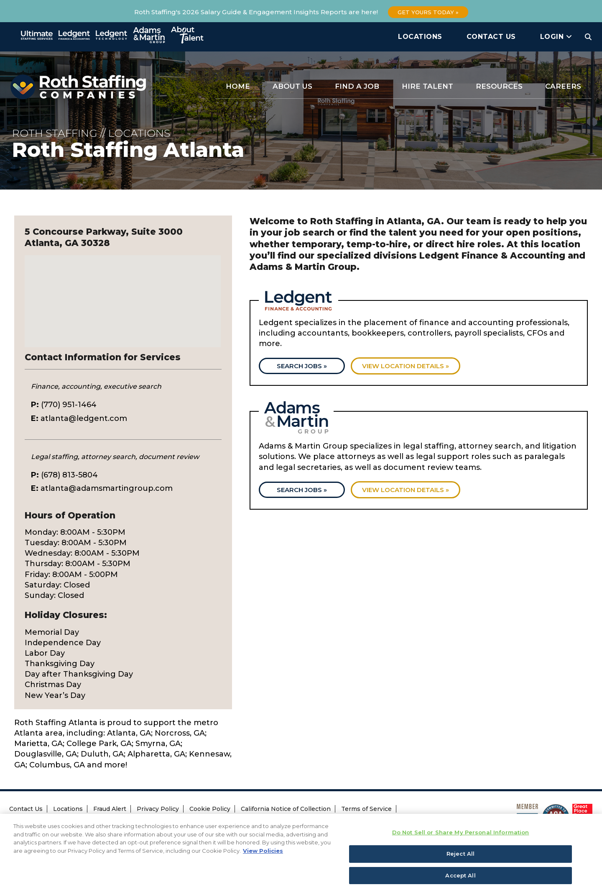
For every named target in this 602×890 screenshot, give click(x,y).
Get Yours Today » (428, 12)
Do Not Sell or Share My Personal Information (160, 821)
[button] (122, 293)
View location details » (405, 366)
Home (238, 86)
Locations (420, 37)
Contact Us (491, 37)
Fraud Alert (109, 809)
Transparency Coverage (49, 821)
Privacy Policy (158, 809)
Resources (499, 86)
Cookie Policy (209, 809)
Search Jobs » (302, 366)
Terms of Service (366, 809)
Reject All (460, 862)
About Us (292, 86)
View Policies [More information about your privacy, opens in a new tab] (263, 859)
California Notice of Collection (286, 809)
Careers (563, 86)
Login (556, 37)
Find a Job (357, 86)
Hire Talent (427, 86)
